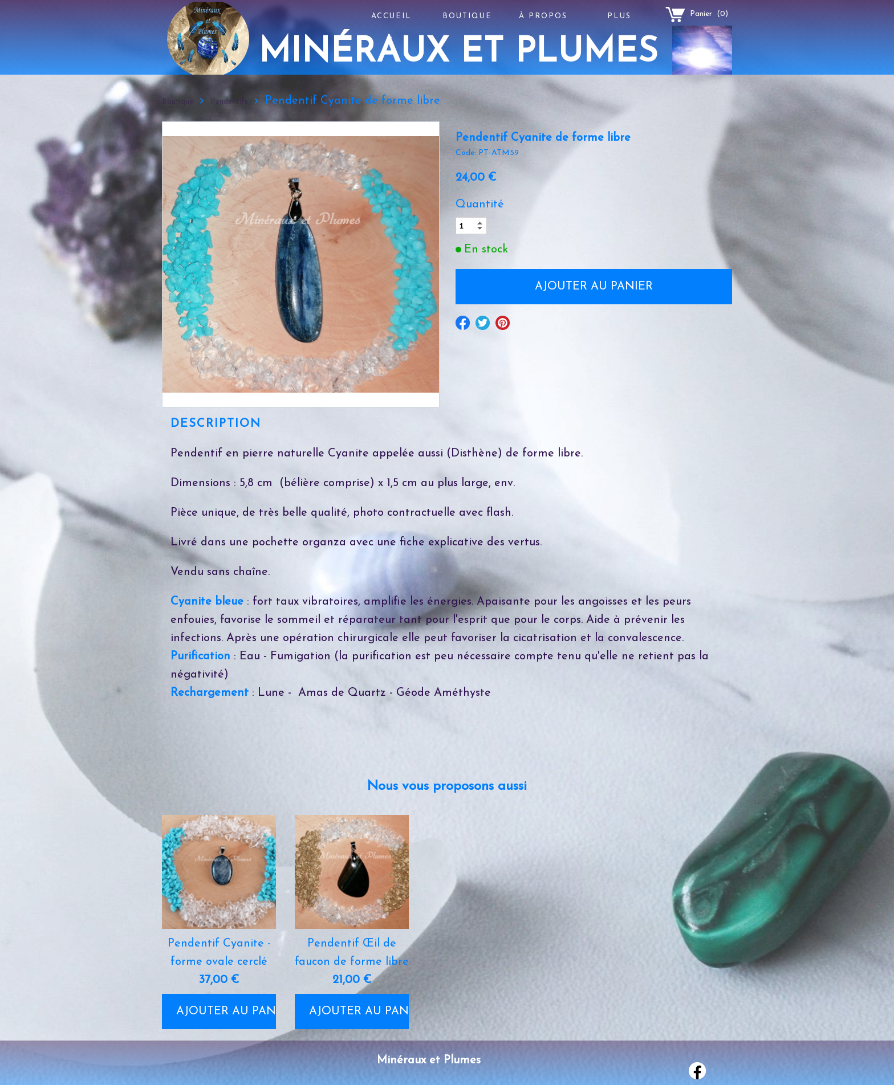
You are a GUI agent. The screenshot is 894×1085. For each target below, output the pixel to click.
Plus (619, 16)
